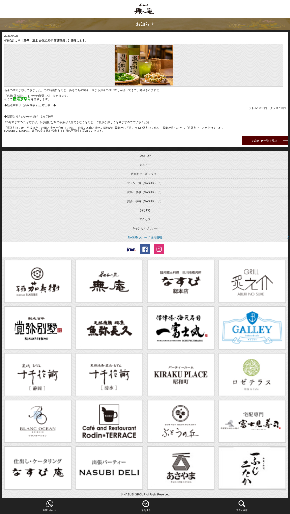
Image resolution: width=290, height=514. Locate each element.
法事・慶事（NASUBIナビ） (145, 192)
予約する (145, 210)
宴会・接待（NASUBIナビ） (145, 201)
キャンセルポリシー (145, 228)
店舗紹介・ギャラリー (145, 174)
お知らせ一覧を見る (265, 140)
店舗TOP (145, 155)
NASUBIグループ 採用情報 (145, 237)
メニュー (145, 164)
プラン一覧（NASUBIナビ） (145, 183)
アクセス (145, 219)
